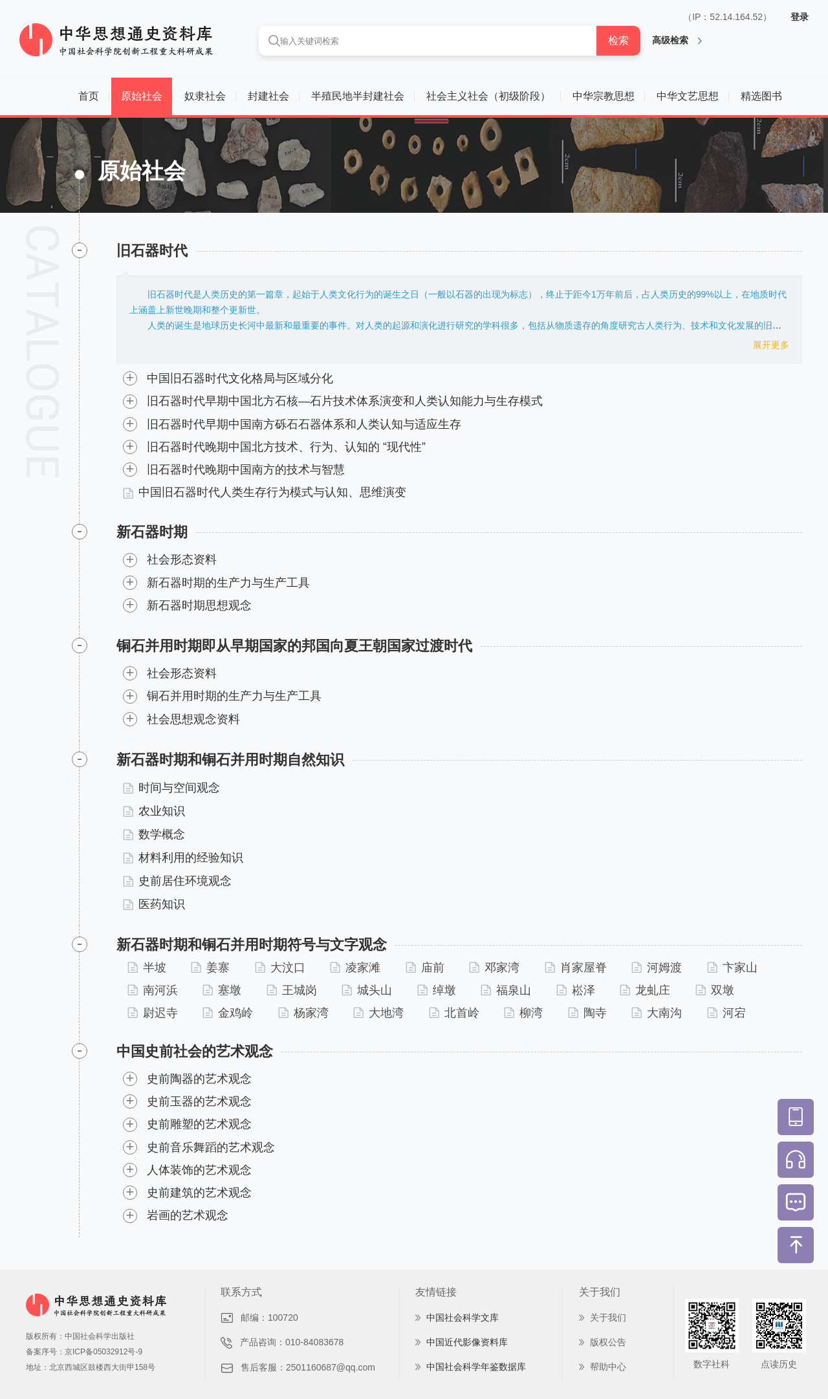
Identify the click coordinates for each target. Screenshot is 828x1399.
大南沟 (656, 1012)
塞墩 (221, 990)
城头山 (367, 990)
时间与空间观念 (171, 787)
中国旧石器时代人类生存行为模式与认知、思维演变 (264, 492)
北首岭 (454, 1012)
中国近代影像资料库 (467, 1342)
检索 (618, 40)
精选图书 (761, 96)
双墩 (714, 990)
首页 (88, 96)
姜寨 (210, 967)
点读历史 (779, 1364)
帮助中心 (608, 1366)
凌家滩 (355, 967)
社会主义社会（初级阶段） (488, 96)
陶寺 (587, 1012)
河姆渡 (656, 967)
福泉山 (506, 990)
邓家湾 (494, 967)
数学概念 (154, 834)
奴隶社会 (205, 96)
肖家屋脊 (576, 967)
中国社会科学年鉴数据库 (476, 1366)
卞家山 (732, 967)
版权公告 (608, 1342)
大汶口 (280, 967)
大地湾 (378, 1012)
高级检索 (677, 40)
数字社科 (711, 1364)
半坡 (146, 967)
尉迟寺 (152, 1012)
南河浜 (152, 990)
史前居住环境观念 (177, 880)
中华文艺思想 (688, 96)
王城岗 (292, 990)
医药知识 (154, 904)
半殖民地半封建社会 (357, 96)
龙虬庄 (645, 990)
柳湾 (523, 1012)
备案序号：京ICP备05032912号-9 (84, 1351)
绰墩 (436, 990)
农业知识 (154, 811)
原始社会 (141, 96)
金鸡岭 (227, 1012)
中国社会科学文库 (462, 1317)
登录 (799, 17)
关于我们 (608, 1317)
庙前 (425, 967)
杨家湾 (303, 1012)
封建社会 (268, 96)
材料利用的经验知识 (183, 857)
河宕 (726, 1012)
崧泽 (575, 990)
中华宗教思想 (603, 96)
